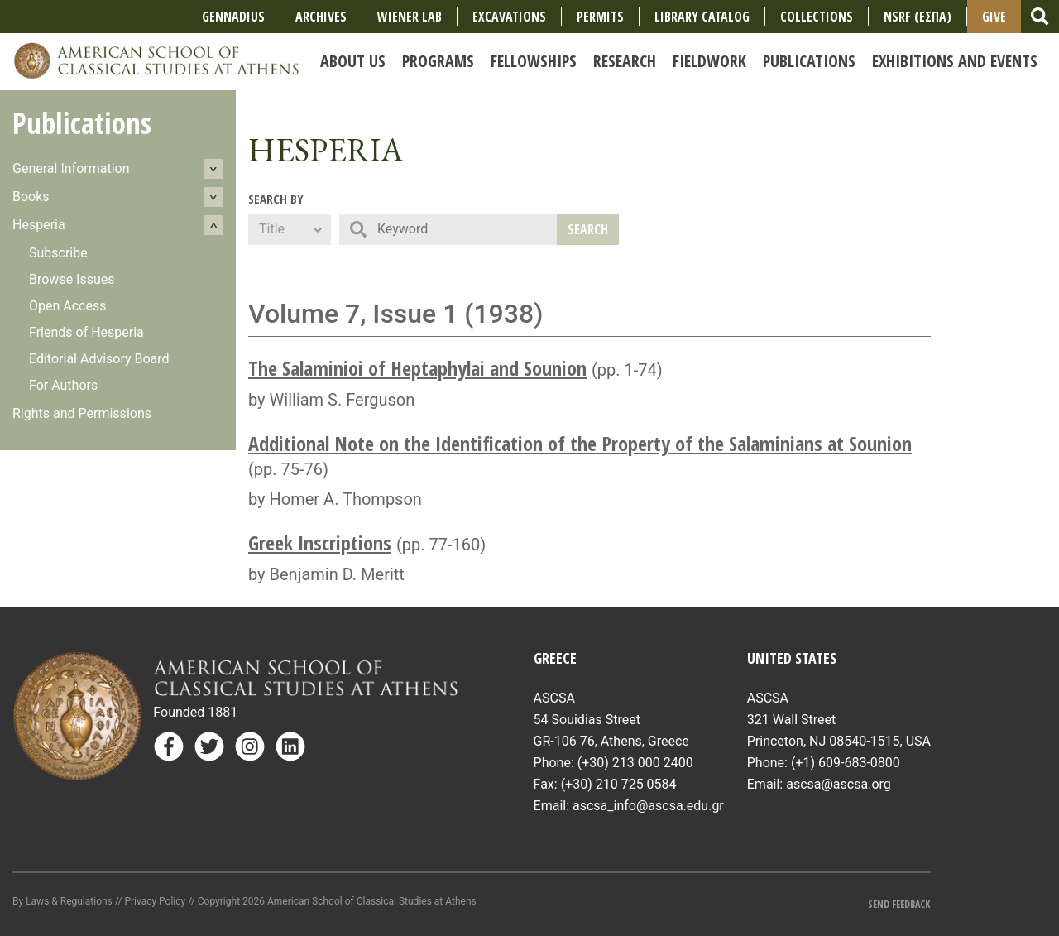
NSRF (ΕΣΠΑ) (917, 16)
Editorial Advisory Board (99, 359)
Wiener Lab (409, 16)
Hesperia (38, 225)
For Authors (63, 385)
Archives (321, 16)
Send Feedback (899, 904)
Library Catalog (702, 16)
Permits (600, 16)
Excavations (509, 16)
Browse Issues (72, 279)
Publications (81, 122)
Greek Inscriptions (319, 542)
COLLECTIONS (816, 16)
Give (994, 16)
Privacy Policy (154, 901)
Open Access (67, 306)
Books (31, 196)
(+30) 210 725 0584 (619, 784)
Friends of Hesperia (86, 332)
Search (588, 229)
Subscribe (58, 253)
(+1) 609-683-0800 (845, 762)
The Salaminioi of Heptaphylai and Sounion (417, 368)
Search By (276, 198)
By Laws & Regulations (62, 901)
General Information (71, 168)
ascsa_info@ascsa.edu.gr (648, 806)
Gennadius (233, 16)
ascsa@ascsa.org (838, 784)
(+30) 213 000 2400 (635, 762)
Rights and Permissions (81, 413)
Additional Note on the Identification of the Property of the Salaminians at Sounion (580, 443)
